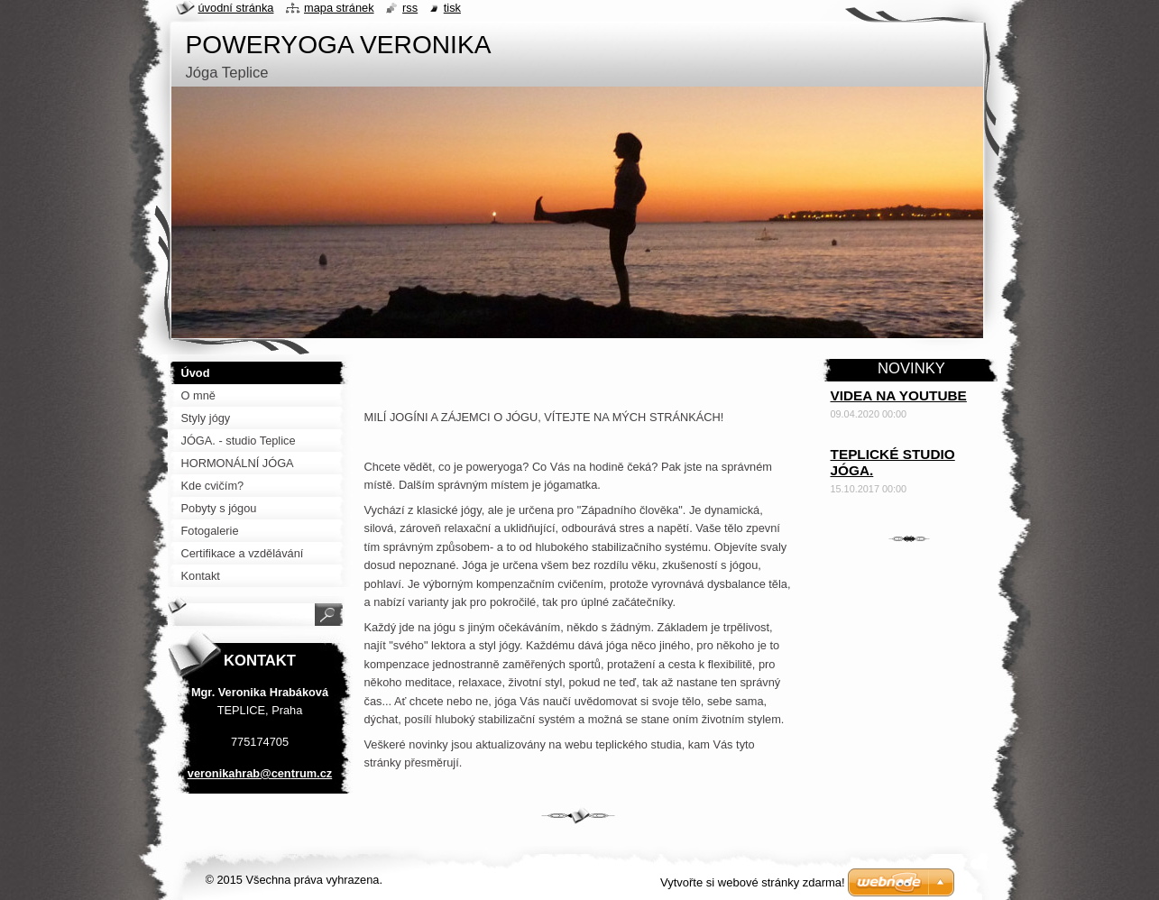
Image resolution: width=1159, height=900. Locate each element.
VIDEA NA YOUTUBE (899, 395)
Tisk (452, 7)
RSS (410, 7)
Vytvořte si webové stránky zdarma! (752, 882)
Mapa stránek (339, 7)
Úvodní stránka (236, 7)
